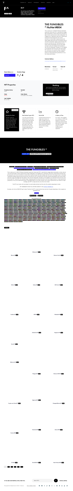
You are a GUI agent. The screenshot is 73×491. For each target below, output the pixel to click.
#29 (6, 199)
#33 (39, 199)
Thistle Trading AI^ (48, 186)
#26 (11, 201)
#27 (48, 199)
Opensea (40, 195)
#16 (20, 199)
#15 (16, 213)
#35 (45, 202)
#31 (53, 210)
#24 (48, 201)
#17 (6, 205)
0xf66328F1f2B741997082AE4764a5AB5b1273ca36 (55, 61)
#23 (25, 199)
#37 (21, 201)
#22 (16, 199)
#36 (24, 206)
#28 (16, 201)
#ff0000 (5, 95)
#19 (10, 206)
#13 (21, 210)
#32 (7, 214)
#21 (34, 199)
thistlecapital (33, 195)
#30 (59, 202)
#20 (54, 202)
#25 (11, 199)
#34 (11, 216)
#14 (63, 199)
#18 (15, 209)
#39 (30, 201)
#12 (58, 216)
